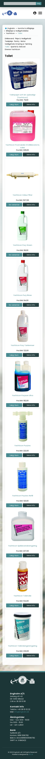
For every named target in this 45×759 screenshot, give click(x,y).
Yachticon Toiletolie (22, 595)
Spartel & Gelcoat (18, 47)
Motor (23, 41)
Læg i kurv (14, 104)
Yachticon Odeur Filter (22, 195)
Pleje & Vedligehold (23, 38)
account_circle (35, 13)
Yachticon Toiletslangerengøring (22, 646)
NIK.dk (31, 754)
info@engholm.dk (21, 712)
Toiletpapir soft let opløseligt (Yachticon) (22, 96)
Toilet (7, 47)
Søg (38, 3)
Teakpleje (9, 41)
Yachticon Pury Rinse (22, 295)
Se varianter (14, 204)
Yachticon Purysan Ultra (22, 395)
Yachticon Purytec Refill (22, 495)
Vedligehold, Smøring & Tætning (18, 44)
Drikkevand (9, 38)
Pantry (16, 41)
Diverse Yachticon (12, 49)
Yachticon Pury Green (22, 245)
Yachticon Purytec (22, 445)
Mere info (31, 104)
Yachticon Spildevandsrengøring (22, 545)
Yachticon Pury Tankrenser (22, 345)
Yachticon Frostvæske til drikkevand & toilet (22, 146)
